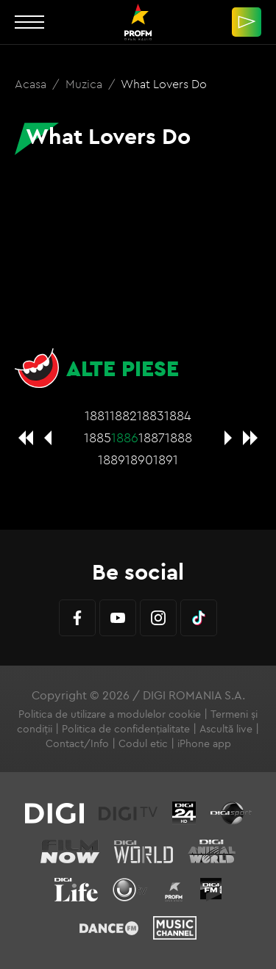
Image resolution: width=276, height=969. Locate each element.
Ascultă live (225, 728)
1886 (124, 437)
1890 (139, 459)
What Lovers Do (164, 83)
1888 (178, 437)
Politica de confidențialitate (126, 728)
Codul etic (143, 743)
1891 (165, 459)
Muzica (85, 83)
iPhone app (204, 743)
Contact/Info (77, 743)
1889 (111, 459)
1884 (177, 415)
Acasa (32, 83)
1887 (151, 437)
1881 (97, 415)
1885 (97, 437)
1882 (123, 415)
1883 (150, 415)
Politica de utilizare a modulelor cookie (109, 714)
